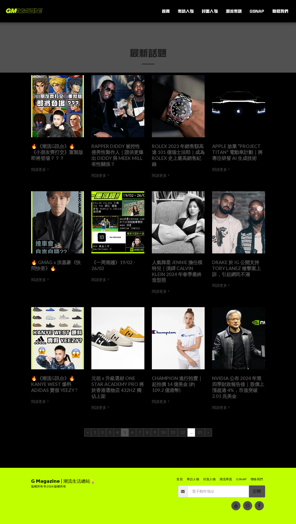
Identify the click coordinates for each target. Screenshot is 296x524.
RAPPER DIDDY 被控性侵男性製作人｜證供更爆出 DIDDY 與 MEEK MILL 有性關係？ (117, 155)
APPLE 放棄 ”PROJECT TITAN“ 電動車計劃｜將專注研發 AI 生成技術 (237, 152)
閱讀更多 (40, 169)
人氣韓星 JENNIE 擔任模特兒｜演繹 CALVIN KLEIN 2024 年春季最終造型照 (177, 271)
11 (173, 432)
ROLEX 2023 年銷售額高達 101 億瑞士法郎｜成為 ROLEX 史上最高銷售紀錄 (178, 155)
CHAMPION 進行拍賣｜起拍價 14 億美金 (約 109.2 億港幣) (177, 384)
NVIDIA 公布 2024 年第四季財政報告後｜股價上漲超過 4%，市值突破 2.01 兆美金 (238, 387)
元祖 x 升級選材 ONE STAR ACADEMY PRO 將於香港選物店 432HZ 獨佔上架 (117, 387)
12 (182, 432)
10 (163, 432)
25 (200, 432)
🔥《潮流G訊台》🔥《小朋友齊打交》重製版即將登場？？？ (57, 152)
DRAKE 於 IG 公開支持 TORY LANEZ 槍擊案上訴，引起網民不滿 (236, 268)
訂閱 (257, 491)
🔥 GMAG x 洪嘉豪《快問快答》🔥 (56, 265)
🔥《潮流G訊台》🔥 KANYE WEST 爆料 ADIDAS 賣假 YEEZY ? (54, 384)
